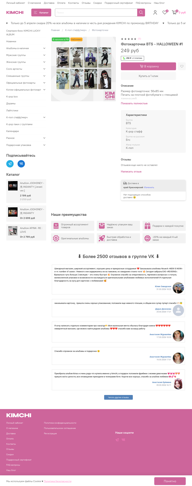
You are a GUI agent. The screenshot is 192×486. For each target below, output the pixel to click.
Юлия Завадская (163, 286)
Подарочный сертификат (119, 2)
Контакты (73, 2)
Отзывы (86, 2)
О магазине (34, 2)
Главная (55, 30)
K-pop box (12, 96)
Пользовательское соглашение (60, 428)
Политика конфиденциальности (60, 422)
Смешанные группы (17, 75)
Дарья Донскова (163, 309)
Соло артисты (14, 68)
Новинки (11, 41)
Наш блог (159, 2)
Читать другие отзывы (118, 397)
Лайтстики (12, 110)
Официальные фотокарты (20, 82)
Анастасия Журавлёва (160, 334)
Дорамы (11, 103)
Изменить (149, 187)
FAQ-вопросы (143, 2)
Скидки (97, 2)
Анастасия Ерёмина (161, 382)
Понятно (170, 481)
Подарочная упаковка (18, 145)
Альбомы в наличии (17, 48)
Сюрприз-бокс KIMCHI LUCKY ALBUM (23, 32)
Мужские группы (16, 55)
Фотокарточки (100, 30)
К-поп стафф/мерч (75, 30)
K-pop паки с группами (19, 124)
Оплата (61, 2)
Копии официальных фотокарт (23, 89)
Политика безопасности (57, 481)
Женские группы (16, 61)
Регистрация (50, 433)
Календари (12, 131)
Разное (10, 137)
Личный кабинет (15, 2)
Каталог (41, 12)
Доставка (49, 2)
